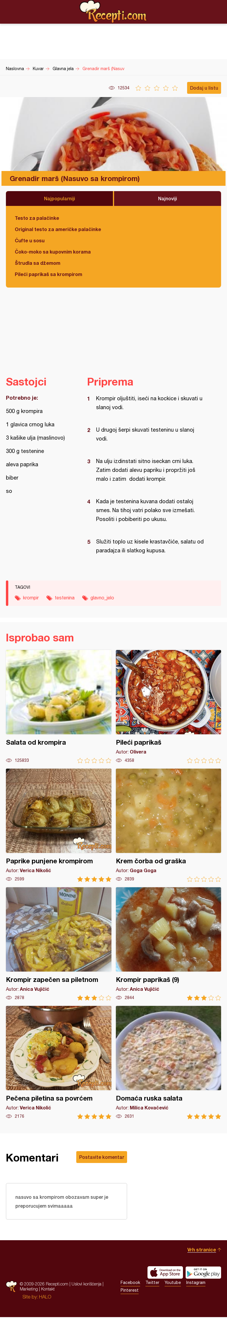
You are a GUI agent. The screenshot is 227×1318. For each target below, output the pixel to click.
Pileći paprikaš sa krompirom (48, 274)
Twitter (152, 1283)
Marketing (29, 1289)
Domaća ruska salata (168, 1062)
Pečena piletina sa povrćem (58, 1062)
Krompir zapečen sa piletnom (58, 944)
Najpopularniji (59, 198)
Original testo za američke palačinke (58, 229)
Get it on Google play (203, 1273)
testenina (64, 597)
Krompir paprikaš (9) (168, 944)
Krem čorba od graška (168, 825)
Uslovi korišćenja (86, 1284)
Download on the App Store (165, 1273)
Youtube (173, 1283)
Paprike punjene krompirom (58, 825)
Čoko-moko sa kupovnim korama (53, 251)
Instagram (195, 1283)
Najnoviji (167, 198)
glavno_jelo (102, 597)
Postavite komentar (101, 1157)
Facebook (130, 1283)
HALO (45, 1297)
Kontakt (48, 1289)
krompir (31, 597)
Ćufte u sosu (30, 240)
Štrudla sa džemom (37, 263)
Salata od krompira (58, 706)
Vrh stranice (201, 1250)
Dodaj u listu (204, 88)
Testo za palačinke (37, 218)
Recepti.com (113, 11)
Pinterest (130, 1291)
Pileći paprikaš (168, 706)
